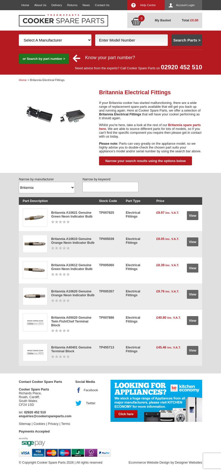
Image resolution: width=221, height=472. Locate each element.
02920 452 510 (181, 67)
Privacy (53, 424)
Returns (72, 5)
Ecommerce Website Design (149, 462)
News (86, 5)
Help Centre (148, 5)
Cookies (39, 424)
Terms (65, 424)
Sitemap (25, 424)
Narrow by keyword (96, 179)
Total (190, 20)
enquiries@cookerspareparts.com (45, 416)
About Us (40, 5)
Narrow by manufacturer (36, 179)
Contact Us (102, 5)
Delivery (56, 5)
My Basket (163, 20)
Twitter (90, 403)
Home (25, 5)
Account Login (185, 5)
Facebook (91, 390)
